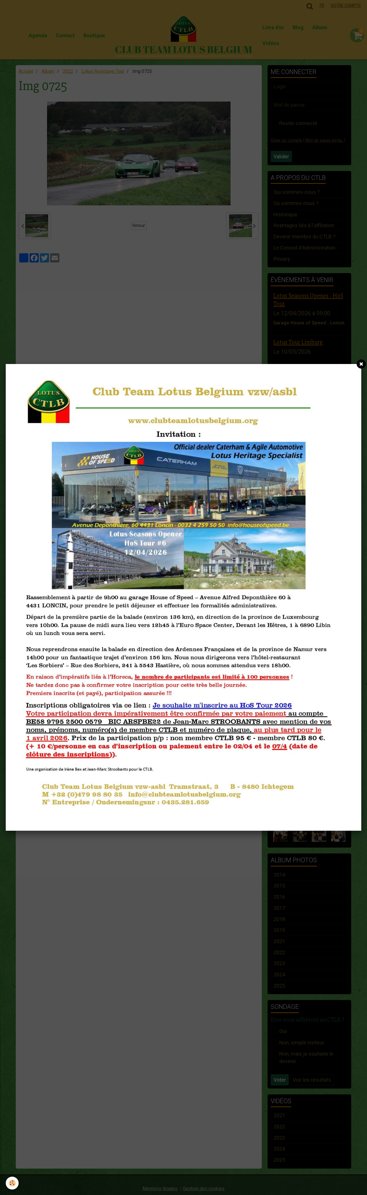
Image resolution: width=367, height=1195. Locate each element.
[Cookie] (12, 1183)
